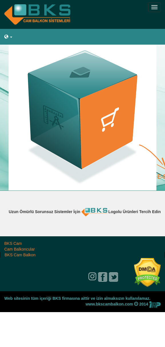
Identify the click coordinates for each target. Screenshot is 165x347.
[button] (82, 37)
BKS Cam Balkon (20, 255)
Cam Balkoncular (19, 249)
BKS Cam (13, 243)
